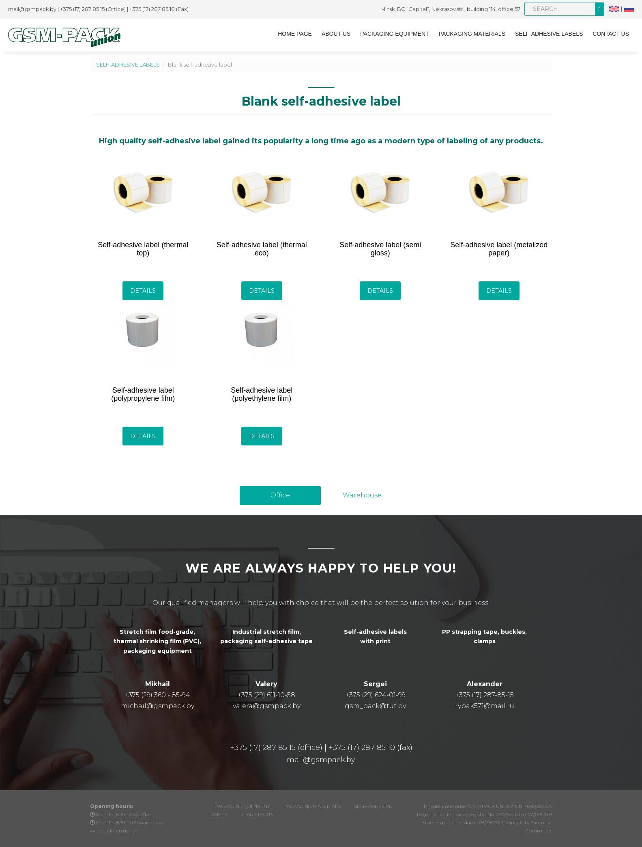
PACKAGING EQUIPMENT (394, 33)
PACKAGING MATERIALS (472, 33)
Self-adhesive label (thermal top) (143, 249)
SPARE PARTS (257, 814)
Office (280, 495)
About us (336, 33)
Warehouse (362, 495)
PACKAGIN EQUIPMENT (242, 806)
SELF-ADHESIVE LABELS (549, 33)
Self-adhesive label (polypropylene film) (143, 394)
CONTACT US (611, 33)
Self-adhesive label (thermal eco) (262, 249)
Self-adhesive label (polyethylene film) (261, 394)
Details (143, 290)
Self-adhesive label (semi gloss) (380, 249)
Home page (295, 33)
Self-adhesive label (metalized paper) (499, 249)
